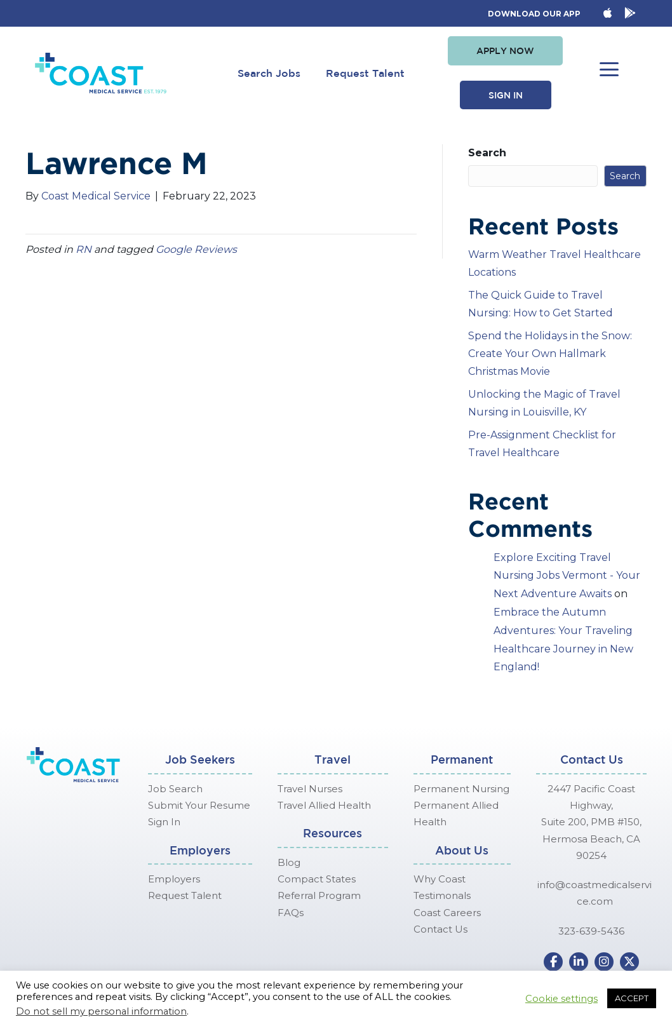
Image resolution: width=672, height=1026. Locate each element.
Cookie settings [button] (561, 998)
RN (83, 249)
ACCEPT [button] (631, 998)
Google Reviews (196, 249)
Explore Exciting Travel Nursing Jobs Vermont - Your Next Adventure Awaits (567, 575)
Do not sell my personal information (101, 1011)
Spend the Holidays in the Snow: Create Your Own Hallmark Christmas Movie (550, 353)
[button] (505, 50)
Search (487, 153)
